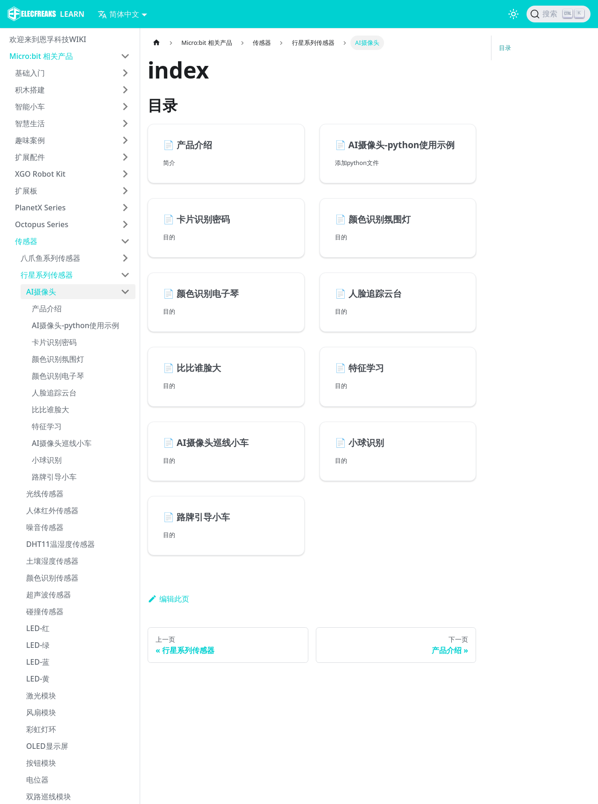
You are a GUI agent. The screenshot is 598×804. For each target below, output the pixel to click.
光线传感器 (45, 493)
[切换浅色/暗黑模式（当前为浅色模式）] (513, 14)
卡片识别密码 (54, 342)
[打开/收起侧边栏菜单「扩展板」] (125, 190)
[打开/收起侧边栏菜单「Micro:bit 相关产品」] (125, 56)
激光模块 (41, 695)
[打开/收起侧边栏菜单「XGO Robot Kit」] (125, 173)
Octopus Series (41, 224)
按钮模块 (41, 763)
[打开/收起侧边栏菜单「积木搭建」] (125, 89)
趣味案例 (30, 140)
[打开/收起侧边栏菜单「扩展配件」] (125, 157)
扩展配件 (30, 157)
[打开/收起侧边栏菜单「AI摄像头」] (125, 291)
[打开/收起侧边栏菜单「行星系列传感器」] (125, 274)
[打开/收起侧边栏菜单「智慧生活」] (125, 123)
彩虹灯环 (41, 729)
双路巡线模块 (48, 796)
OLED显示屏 (47, 746)
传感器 (26, 241)
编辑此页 (168, 599)
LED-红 (38, 628)
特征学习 (47, 426)
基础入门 (30, 73)
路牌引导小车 (54, 477)
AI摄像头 (41, 292)
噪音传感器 (45, 527)
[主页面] (156, 43)
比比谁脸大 (50, 409)
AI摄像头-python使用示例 (75, 325)
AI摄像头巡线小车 (62, 443)
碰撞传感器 (45, 611)
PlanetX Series (40, 207)
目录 (505, 47)
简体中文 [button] (118, 14)
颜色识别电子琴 (58, 376)
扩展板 (26, 191)
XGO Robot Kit (40, 174)
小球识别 (47, 460)
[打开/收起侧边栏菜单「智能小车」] (125, 106)
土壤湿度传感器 (52, 561)
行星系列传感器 (47, 275)
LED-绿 (38, 645)
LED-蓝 (38, 662)
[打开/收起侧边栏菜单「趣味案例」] (125, 140)
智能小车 (30, 106)
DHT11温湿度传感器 (60, 544)
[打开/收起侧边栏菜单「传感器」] (125, 241)
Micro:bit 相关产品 (41, 56)
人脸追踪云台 (54, 393)
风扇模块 (41, 712)
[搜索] (559, 14)
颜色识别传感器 (52, 578)
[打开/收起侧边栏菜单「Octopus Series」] (125, 224)
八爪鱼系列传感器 (50, 258)
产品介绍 (47, 308)
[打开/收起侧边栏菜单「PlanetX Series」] (125, 207)
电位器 (37, 780)
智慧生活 (30, 123)
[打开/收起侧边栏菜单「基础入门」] (125, 72)
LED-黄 (38, 679)
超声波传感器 (48, 594)
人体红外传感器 (52, 510)
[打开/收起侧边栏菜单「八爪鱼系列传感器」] (125, 258)
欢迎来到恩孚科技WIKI (47, 39)
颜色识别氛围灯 (58, 359)
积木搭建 (30, 90)
